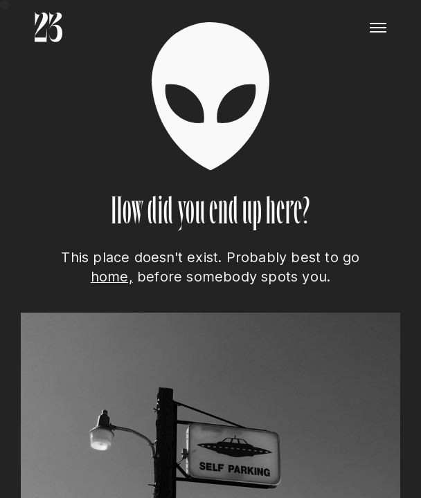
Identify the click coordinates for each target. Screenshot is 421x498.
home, (112, 276)
